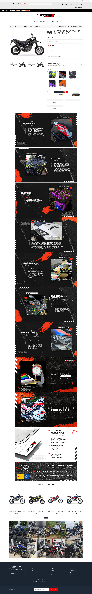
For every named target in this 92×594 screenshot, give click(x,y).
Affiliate (52, 570)
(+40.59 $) (61, 84)
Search (56, 4)
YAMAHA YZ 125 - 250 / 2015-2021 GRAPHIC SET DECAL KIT (22, 511)
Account (72, 568)
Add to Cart (58, 91)
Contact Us (72, 577)
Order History (73, 570)
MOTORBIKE (42, 21)
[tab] (27, 72)
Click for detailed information (54, 56)
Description (13, 72)
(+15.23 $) (61, 74)
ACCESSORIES (55, 21)
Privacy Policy (35, 577)
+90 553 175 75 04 (68, 4)
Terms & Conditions (36, 574)
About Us (34, 570)
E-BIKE (48, 21)
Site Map (53, 574)
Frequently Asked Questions (38, 581)
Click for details (77, 64)
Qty (48, 91)
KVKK (33, 568)
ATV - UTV (36, 21)
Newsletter (72, 574)
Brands (52, 568)
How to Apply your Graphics (38, 579)
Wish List (72, 572)
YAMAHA (55, 102)
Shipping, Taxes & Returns (38, 572)
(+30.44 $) (71, 74)
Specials (53, 572)
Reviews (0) (12, 76)
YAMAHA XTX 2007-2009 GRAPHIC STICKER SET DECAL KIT (69, 26)
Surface (49, 69)
